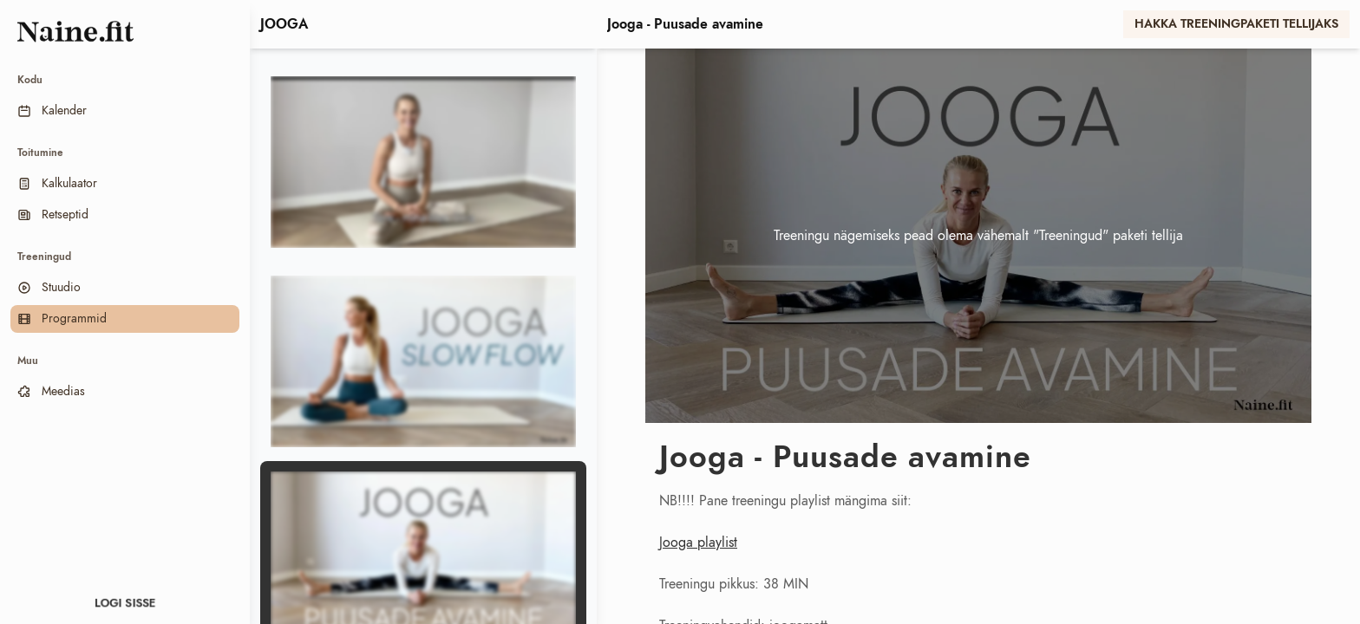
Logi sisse (125, 603)
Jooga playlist (698, 542)
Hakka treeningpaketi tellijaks (1236, 24)
